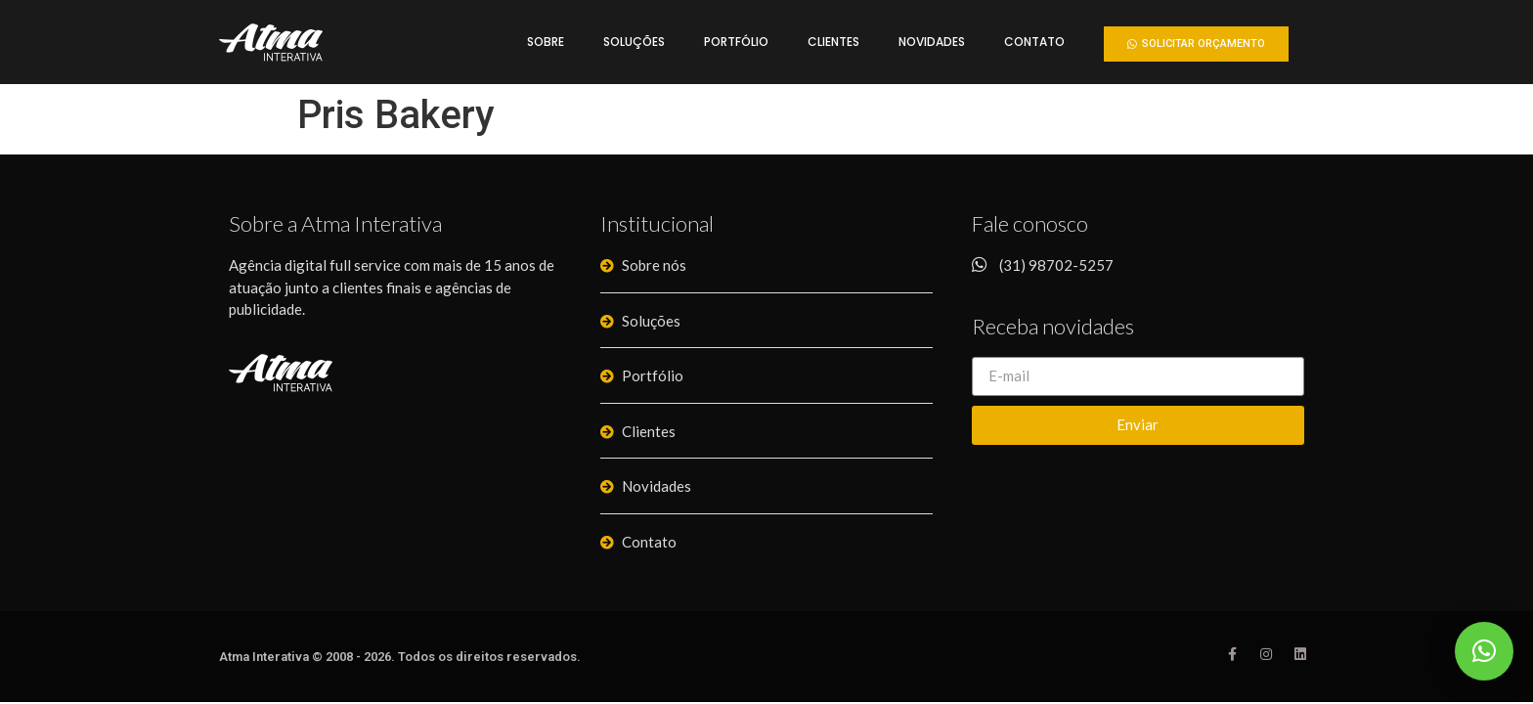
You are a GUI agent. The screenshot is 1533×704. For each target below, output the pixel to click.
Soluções (634, 41)
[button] (1196, 44)
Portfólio (736, 41)
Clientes (833, 41)
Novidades (931, 41)
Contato (1034, 41)
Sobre (545, 41)
